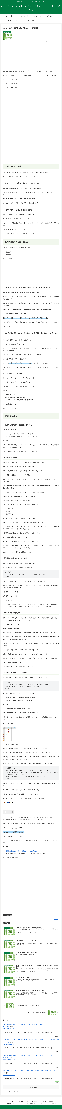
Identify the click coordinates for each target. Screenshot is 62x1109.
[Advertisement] (31, 56)
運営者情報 (34, 1105)
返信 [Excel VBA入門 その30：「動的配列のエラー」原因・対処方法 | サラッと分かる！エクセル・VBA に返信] (56, 1082)
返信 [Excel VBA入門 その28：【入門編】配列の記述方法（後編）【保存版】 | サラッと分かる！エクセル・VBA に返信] (56, 1067)
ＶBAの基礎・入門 (7, 915)
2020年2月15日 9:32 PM (8, 1044)
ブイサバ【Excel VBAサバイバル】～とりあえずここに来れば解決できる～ (21, 1103)
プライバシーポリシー (53, 1103)
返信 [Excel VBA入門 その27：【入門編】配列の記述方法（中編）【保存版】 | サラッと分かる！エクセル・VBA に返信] (56, 1051)
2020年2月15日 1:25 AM (8, 1028)
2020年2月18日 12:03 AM (9, 1074)
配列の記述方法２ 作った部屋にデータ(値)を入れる (21, 851)
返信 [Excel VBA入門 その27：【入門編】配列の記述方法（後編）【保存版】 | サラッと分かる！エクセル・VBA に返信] (56, 1036)
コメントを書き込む (31, 1087)
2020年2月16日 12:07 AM (9, 1059)
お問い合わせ (28, 1105)
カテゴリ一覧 (43, 1103)
